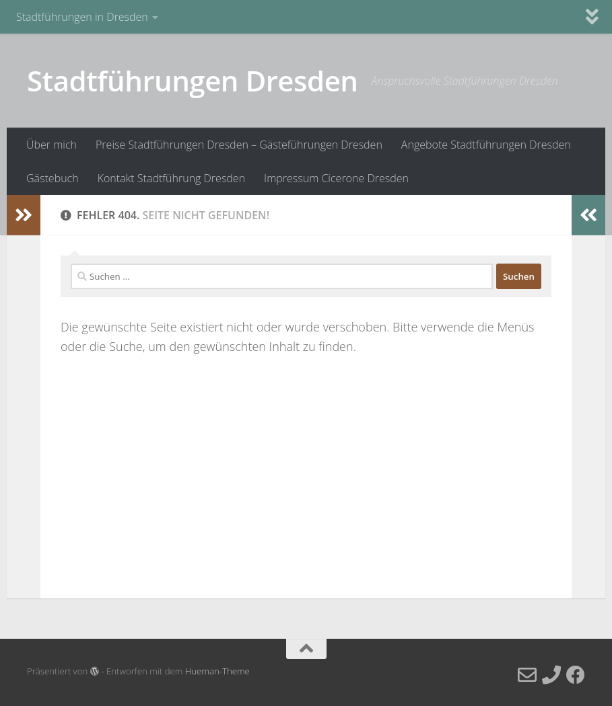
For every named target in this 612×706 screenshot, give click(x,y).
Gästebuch (52, 178)
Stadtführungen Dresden (192, 80)
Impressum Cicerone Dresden (336, 178)
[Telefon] (551, 675)
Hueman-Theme (217, 671)
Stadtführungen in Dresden (82, 16)
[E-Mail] (527, 675)
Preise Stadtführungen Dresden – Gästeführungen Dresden (239, 144)
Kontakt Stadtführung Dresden (171, 178)
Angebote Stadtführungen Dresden (486, 144)
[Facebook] (575, 675)
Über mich (51, 144)
